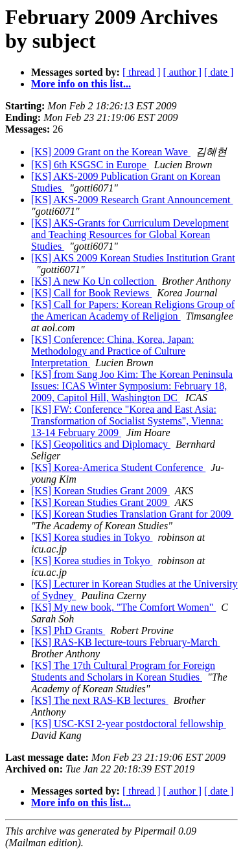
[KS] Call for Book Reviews (91, 292)
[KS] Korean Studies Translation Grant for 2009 (132, 514)
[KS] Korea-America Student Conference (118, 467)
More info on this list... (81, 83)
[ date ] (218, 72)
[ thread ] (141, 72)
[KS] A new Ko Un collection (94, 281)
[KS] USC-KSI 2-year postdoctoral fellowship (128, 723)
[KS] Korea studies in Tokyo (91, 537)
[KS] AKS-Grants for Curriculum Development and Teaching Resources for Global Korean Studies (130, 234)
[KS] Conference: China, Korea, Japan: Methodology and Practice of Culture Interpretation (112, 351)
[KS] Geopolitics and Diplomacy (100, 444)
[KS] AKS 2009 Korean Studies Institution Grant (133, 257)
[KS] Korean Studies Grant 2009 (100, 490)
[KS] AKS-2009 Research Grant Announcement (132, 199)
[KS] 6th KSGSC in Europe (90, 164)
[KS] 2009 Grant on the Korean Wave (111, 151)
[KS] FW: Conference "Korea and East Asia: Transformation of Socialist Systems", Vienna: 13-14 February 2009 (127, 421)
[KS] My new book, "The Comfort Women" (123, 607)
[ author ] (182, 72)
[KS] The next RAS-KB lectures (99, 700)
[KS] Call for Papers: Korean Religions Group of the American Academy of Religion (133, 310)
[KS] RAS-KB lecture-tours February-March (125, 642)
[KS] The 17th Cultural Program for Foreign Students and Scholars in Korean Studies (123, 671)
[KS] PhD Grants (68, 630)
